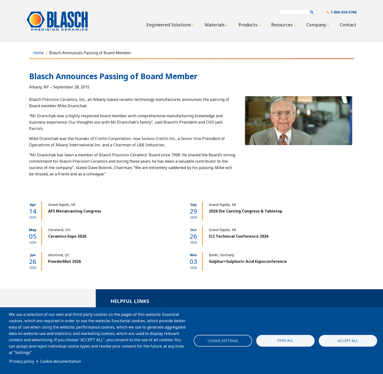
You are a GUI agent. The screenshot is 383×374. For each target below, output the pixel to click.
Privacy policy (21, 361)
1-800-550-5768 (343, 12)
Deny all (285, 340)
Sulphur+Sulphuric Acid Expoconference (248, 261)
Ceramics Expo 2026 (67, 236)
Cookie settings (223, 340)
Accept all (348, 340)
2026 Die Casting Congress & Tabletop (245, 211)
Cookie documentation (60, 361)
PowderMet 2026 (64, 261)
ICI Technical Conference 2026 (238, 236)
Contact (348, 25)
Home (38, 52)
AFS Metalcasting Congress (74, 211)
